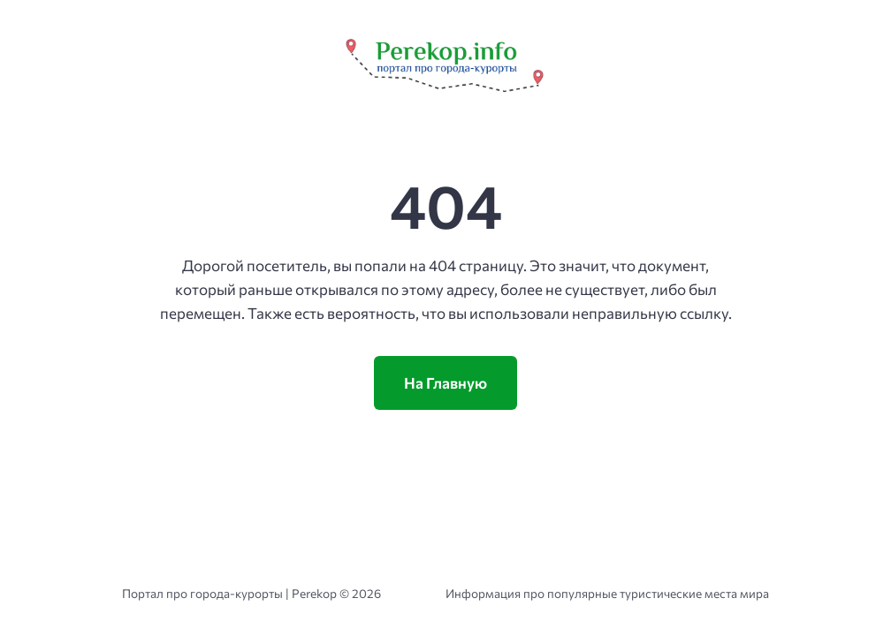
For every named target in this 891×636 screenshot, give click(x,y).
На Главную (445, 383)
